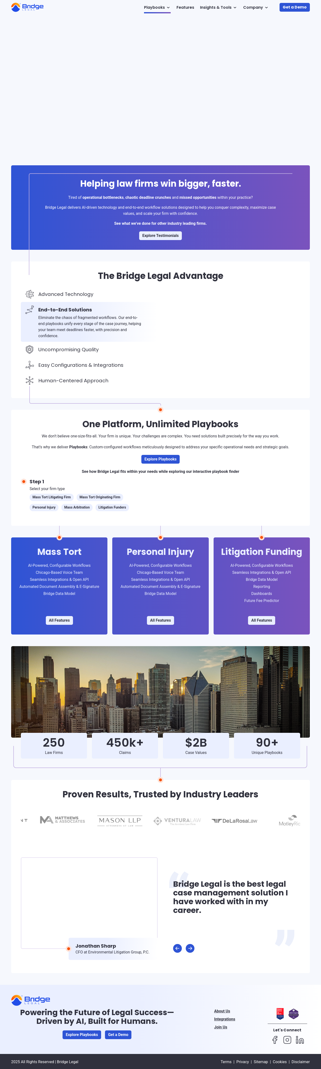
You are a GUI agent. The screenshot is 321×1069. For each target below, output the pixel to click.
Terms (226, 1062)
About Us (222, 1011)
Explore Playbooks (160, 459)
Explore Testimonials (160, 235)
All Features (59, 620)
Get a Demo (295, 7)
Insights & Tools (218, 7)
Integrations (224, 1019)
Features (185, 7)
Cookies (280, 1062)
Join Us (220, 1027)
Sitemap (261, 1062)
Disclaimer (301, 1062)
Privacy (242, 1062)
